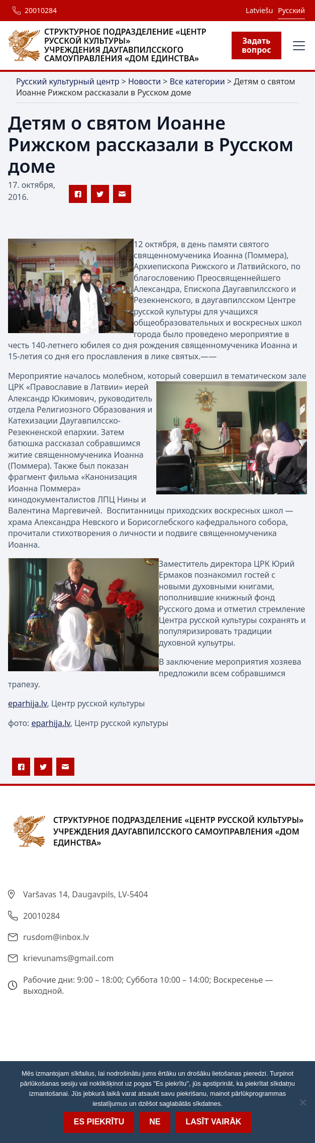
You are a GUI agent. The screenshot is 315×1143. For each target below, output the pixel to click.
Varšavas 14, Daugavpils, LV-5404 (85, 894)
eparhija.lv (27, 703)
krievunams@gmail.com (68, 958)
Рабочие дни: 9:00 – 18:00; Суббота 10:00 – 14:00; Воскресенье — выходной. (148, 985)
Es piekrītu (99, 1121)
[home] (120, 45)
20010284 (41, 10)
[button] (297, 46)
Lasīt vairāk (213, 1121)
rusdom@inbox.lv (56, 937)
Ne (154, 1121)
